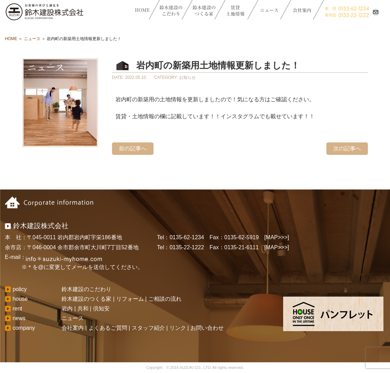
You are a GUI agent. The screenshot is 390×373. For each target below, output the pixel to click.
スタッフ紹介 (148, 328)
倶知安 (101, 308)
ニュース (32, 39)
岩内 (67, 308)
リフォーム (130, 299)
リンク (177, 328)
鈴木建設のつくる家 (86, 299)
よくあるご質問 (108, 328)
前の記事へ (133, 148)
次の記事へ (347, 148)
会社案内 (73, 328)
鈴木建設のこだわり (86, 289)
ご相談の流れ (165, 299)
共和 (83, 308)
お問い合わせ (207, 328)
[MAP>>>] (276, 237)
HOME (11, 39)
